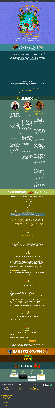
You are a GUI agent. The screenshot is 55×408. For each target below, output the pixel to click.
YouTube (20, 388)
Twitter (20, 387)
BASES (36, 1)
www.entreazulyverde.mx (37, 345)
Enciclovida (34, 391)
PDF (13, 375)
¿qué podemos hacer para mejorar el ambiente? (29, 59)
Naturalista (34, 390)
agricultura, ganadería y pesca (34, 295)
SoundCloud (20, 390)
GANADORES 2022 (50, 1)
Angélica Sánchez (15, 112)
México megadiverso (34, 388)
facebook (41, 375)
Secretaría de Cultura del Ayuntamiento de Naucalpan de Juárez (7, 395)
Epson (7, 390)
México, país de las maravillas (17, 220)
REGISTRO (44, 1)
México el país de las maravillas (34, 386)
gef (7, 404)
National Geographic (7, 399)
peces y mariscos (29, 296)
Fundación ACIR (7, 402)
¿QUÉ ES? (22, 1)
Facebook (21, 386)
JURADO (26, 1)
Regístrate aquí (32, 341)
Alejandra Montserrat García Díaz (39, 113)
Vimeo (20, 389)
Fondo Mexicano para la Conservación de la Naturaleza (7, 398)
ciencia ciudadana (33, 302)
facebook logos (41, 378)
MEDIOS (39, 1)
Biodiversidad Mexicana (34, 389)
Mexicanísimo (6, 406)
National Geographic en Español (7, 401)
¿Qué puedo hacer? (27, 235)
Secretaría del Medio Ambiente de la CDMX (7, 392)
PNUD (7, 405)
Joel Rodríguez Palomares (26, 112)
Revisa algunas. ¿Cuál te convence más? (26, 275)
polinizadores (18, 301)
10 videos (14, 270)
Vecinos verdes (34, 387)
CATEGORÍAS (31, 1)
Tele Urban (7, 403)
